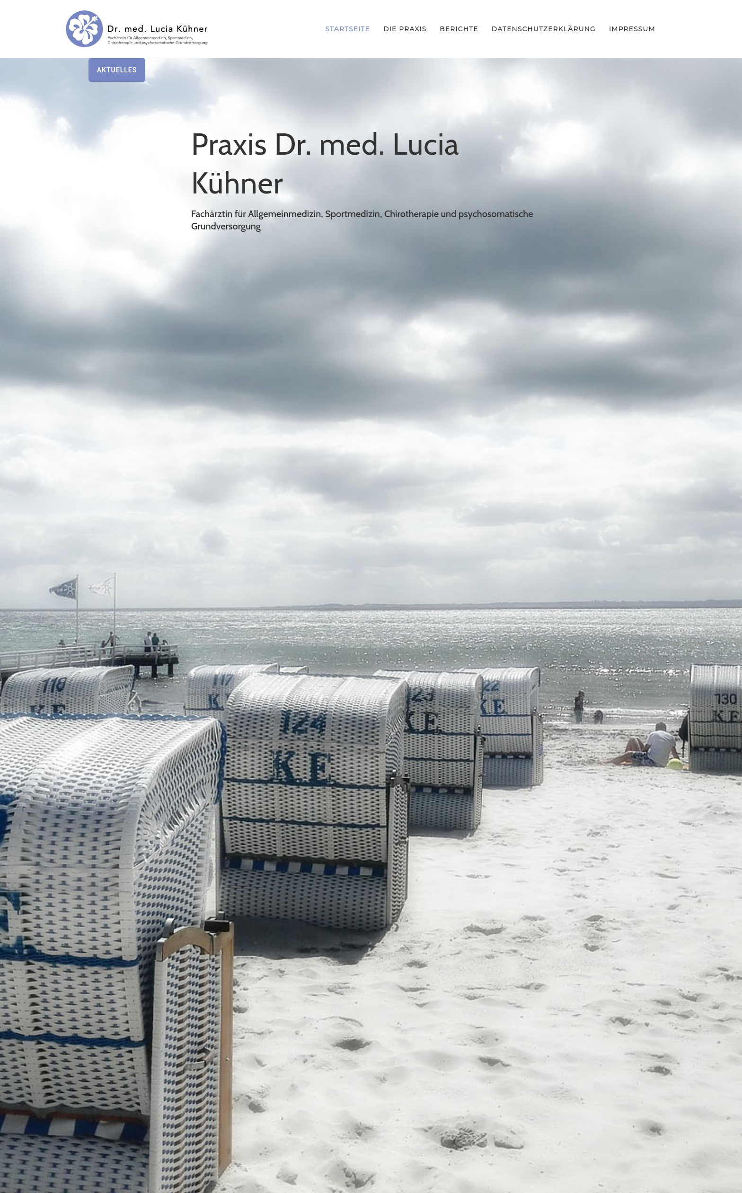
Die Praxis (404, 29)
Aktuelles (117, 70)
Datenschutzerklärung (544, 29)
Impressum (632, 29)
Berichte (459, 29)
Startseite (348, 29)
